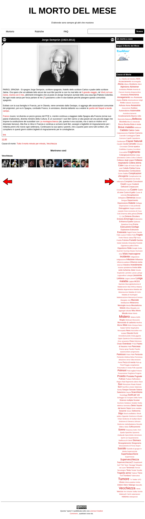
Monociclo (136, 320)
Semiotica (127, 405)
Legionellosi (121, 275)
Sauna (128, 392)
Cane (137, 136)
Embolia (120, 219)
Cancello (122, 136)
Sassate (132, 390)
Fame (134, 232)
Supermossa (129, 457)
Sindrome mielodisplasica (126, 424)
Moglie (122, 320)
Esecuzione (125, 227)
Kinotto (138, 270)
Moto (125, 325)
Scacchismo (136, 392)
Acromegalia (136, 81)
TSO (122, 465)
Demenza (130, 198)
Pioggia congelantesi (131, 365)
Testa (128, 470)
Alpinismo (124, 87)
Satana (139, 390)
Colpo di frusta (129, 165)
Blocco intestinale (133, 122)
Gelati (119, 243)
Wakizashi (123, 494)
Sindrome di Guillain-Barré (132, 419)
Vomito (140, 491)
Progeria (138, 373)
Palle (129, 346)
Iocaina (120, 267)
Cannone (122, 138)
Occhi (135, 333)
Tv (131, 479)
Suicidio (122, 448)
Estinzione (134, 230)
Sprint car (124, 438)
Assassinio (136, 105)
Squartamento (133, 438)
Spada (122, 432)
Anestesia (125, 95)
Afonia (120, 84)
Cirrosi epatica (134, 146)
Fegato (139, 235)
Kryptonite (120, 273)
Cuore (133, 189)
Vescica (120, 491)
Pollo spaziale (137, 368)
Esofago (135, 227)
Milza (128, 308)
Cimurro (139, 144)
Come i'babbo (123, 173)
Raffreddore (136, 379)
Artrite (122, 103)
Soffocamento (134, 427)
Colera (128, 158)
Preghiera (131, 373)
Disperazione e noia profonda (129, 206)
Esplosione (125, 230)
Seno (133, 405)
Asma (128, 105)
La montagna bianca (49, 121)
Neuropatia (122, 330)
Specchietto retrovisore (133, 435)
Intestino (126, 265)
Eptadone (124, 224)
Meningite (122, 305)
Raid (123, 382)
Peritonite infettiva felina (125, 357)
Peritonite (139, 354)
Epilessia (137, 222)
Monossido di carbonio (126, 322)
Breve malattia (126, 127)
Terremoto (130, 468)
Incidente (125, 256)
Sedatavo (127, 403)
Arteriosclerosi (133, 100)
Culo (128, 190)
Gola (129, 248)
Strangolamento (124, 443)
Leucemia (137, 275)
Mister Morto (132, 313)
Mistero (124, 316)
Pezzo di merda (129, 362)
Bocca (120, 124)
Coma (132, 168)
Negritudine (135, 328)
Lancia (134, 273)
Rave (141, 382)
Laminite (128, 273)
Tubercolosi (135, 476)
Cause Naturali (134, 141)
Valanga (131, 485)
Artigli (141, 100)
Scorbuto (120, 403)
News (128, 330)
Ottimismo (138, 341)
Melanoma (134, 303)
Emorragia (128, 219)
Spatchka (128, 432)
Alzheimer (134, 87)
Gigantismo (122, 248)
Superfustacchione (129, 454)
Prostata (130, 376)
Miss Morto (136, 311)
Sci (125, 398)
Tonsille (139, 470)
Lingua (127, 278)
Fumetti (132, 240)
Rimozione (126, 384)
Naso (140, 325)
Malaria (139, 287)
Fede (134, 235)
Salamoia (138, 387)
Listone (132, 278)
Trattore (134, 473)
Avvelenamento (124, 116)
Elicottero (136, 216)
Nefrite (127, 328)
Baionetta (121, 119)
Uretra (138, 482)
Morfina (139, 322)
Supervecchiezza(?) (125, 462)
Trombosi (127, 475)
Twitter (134, 479)
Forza (139, 238)
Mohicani (128, 320)
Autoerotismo (124, 111)
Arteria (124, 100)
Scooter (136, 400)
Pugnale (138, 376)
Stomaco (137, 440)
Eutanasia (121, 232)
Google (134, 248)
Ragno (119, 382)
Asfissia (122, 105)
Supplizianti (138, 462)
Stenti (130, 440)
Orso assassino (123, 341)
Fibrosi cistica (128, 238)
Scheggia (120, 398)
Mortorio (10, 31)
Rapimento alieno (132, 382)
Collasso (139, 158)
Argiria (119, 100)
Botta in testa (135, 124)
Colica (133, 158)
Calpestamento (122, 133)
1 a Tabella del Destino (127, 79)
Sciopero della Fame (134, 398)
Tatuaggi (132, 465)
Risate (133, 384)
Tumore (123, 479)
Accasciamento (125, 81)
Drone (139, 214)
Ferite (121, 238)
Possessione (122, 373)
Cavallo (119, 144)
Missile (125, 313)
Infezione (130, 259)
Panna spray (123, 349)
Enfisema (123, 221)
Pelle (132, 354)
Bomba (127, 124)
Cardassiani (121, 141)
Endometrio (138, 219)
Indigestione (135, 257)
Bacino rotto (136, 116)
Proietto (121, 376)
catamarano (136, 494)
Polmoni (122, 370)
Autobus (134, 108)
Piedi (122, 365)
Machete (122, 284)
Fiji (135, 238)
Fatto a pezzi (121, 235)
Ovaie (119, 344)
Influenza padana (123, 262)
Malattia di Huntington (130, 295)
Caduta (124, 130)
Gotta (140, 248)
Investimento (136, 265)
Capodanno (136, 138)
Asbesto (128, 103)
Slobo (126, 427)
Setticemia (136, 411)
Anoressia (138, 97)
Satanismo (121, 392)
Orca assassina (135, 338)
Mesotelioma (136, 305)
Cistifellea (122, 149)
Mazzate (135, 300)
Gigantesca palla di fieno (130, 245)
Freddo (119, 240)
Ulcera (121, 482)
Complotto (128, 181)
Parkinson (121, 354)
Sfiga (120, 413)
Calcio (131, 130)
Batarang (128, 119)
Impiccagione (134, 254)
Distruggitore (124, 208)
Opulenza (126, 338)
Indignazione (121, 259)
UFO (139, 479)
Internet (120, 265)
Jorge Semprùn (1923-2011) (58, 39)
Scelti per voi (134, 395)
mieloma (125, 497)
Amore (129, 89)
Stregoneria (136, 443)
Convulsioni (138, 181)
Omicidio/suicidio (124, 336)
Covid (123, 184)
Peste (120, 362)
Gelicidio (125, 243)
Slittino (121, 427)
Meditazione (125, 303)
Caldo (137, 130)
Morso (119, 325)
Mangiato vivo (126, 300)
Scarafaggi (124, 395)
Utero (125, 485)
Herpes (132, 251)
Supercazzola (132, 451)
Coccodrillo (123, 152)
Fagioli (129, 232)
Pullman (122, 379)
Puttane (129, 379)
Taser (126, 465)
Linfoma (120, 278)
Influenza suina (136, 262)
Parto (128, 354)
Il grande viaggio (89, 92)
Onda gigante (136, 336)
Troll (121, 476)
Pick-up (138, 362)
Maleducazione (122, 297)
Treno (140, 473)
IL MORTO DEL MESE (72, 10)
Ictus (125, 253)
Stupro (138, 446)
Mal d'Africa (132, 287)
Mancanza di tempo (135, 297)
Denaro (138, 198)
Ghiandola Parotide (135, 243)
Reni (120, 384)
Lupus (131, 281)
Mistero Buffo (135, 317)
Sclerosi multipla (126, 400)
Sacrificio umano (128, 387)
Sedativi (134, 403)
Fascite (139, 232)
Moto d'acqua (133, 325)
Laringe (139, 273)
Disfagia (139, 203)
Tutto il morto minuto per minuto (31, 143)
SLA (120, 387)
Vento (138, 489)
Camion (131, 133)
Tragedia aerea (124, 473)
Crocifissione (121, 190)
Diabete (131, 203)
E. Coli (122, 216)
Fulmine (125, 240)
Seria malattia (136, 408)
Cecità (125, 144)
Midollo (123, 308)
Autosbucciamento (129, 113)
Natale (122, 328)
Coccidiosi (136, 149)
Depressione (122, 203)
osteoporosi (133, 497)
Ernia (130, 224)
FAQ (66, 31)
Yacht (129, 494)
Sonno (121, 429)
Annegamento (123, 97)
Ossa (131, 341)
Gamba (140, 240)
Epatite (130, 221)
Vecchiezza (52, 143)
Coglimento (134, 152)
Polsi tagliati (131, 371)
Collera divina (135, 163)
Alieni (140, 84)
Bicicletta (123, 122)
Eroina (135, 224)
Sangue (125, 390)
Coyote (129, 184)
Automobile (135, 110)
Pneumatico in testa (124, 368)
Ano (131, 97)
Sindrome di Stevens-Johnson (130, 421)
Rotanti (138, 384)
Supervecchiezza (129, 459)
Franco (6, 116)
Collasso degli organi (125, 160)
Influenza (139, 259)
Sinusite (139, 424)
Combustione (135, 171)
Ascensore (135, 103)
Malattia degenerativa (125, 289)
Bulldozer (137, 127)
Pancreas (136, 346)
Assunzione (126, 108)
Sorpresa (129, 430)
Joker (133, 270)
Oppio (120, 338)
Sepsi (128, 408)
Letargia (129, 275)
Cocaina (129, 149)
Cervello (132, 144)
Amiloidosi (123, 89)
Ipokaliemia (128, 267)
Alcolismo (133, 84)
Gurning (126, 251)
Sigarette (125, 416)
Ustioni (120, 485)
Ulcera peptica (130, 482)
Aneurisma (134, 95)
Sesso (129, 411)
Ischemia (126, 270)
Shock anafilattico (129, 413)
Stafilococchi (123, 440)
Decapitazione (133, 195)
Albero (126, 84)
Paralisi (131, 349)
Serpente (122, 411)
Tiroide (133, 470)
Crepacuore (134, 187)
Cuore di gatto (129, 192)
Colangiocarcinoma (127, 155)
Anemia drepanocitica (133, 92)
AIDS (138, 79)
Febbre (129, 235)
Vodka (135, 491)
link (4, 135)
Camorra (138, 133)
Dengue (124, 200)
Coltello (126, 168)
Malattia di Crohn (135, 292)
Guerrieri (120, 251)
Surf (118, 465)
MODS (137, 281)
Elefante (128, 216)
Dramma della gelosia (129, 214)
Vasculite (138, 485)
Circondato (124, 146)
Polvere (139, 371)
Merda (128, 305)
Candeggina (130, 136)
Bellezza (136, 118)
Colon (121, 165)
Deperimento (132, 200)
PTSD (134, 344)
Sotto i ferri (137, 430)
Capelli (128, 138)
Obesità (130, 333)
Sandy (119, 390)
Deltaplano (122, 198)
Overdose (126, 344)
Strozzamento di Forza (127, 446)
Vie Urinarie (128, 491)
